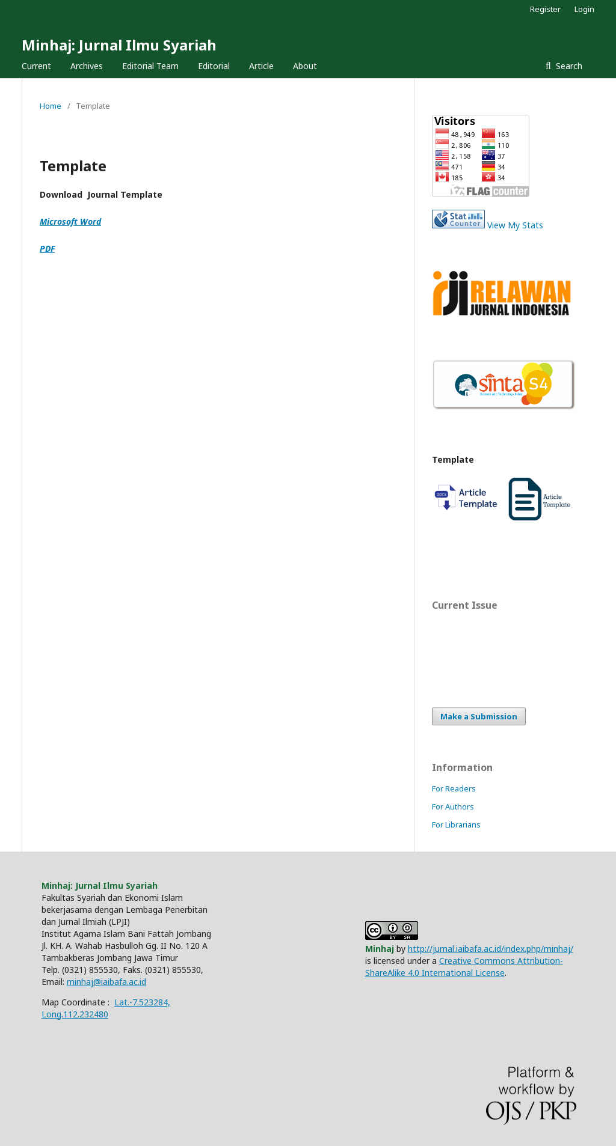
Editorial (214, 66)
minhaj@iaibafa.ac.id (106, 981)
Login (584, 9)
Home (50, 105)
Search (567, 66)
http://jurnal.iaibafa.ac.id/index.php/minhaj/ (490, 948)
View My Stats (515, 225)
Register (545, 9)
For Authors (453, 806)
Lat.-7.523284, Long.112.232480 (106, 1008)
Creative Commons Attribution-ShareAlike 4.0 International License (464, 966)
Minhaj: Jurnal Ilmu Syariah (119, 45)
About (305, 66)
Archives (86, 66)
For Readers (454, 788)
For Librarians (456, 824)
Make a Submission (478, 716)
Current (36, 66)
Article (261, 66)
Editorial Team (150, 66)
